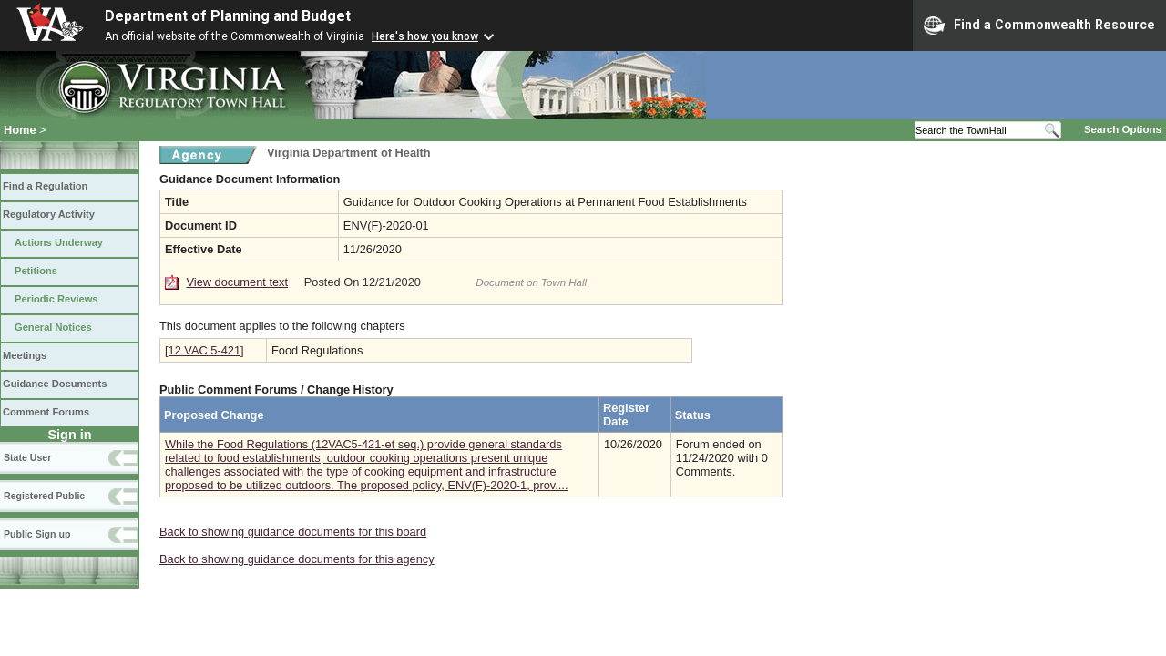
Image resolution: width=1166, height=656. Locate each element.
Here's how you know (425, 36)
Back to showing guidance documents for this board (292, 531)
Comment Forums (46, 411)
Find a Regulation (45, 185)
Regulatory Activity (49, 214)
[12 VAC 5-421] (204, 350)
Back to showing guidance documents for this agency (297, 559)
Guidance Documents (55, 383)
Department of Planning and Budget (228, 16)
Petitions (36, 270)
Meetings (24, 355)
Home (20, 130)
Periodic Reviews (56, 298)
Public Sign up (37, 533)
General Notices (53, 327)
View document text (237, 282)
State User (27, 457)
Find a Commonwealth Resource (1039, 25)
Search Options (1122, 129)
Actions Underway (59, 242)
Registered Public (44, 495)
